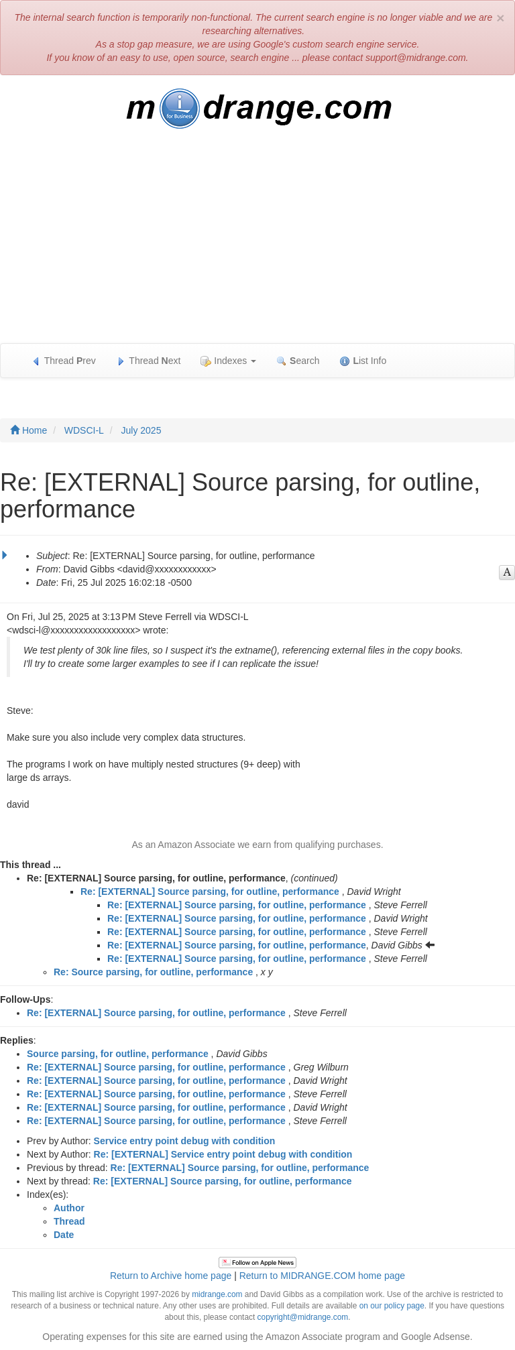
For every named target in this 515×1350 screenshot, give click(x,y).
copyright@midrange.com (303, 1317)
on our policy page (391, 1305)
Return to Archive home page (170, 1275)
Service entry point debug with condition (185, 1141)
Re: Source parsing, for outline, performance (153, 972)
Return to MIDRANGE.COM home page (322, 1275)
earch (297, 361)
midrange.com (217, 1294)
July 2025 (141, 430)
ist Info (362, 361)
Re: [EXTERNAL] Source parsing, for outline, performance (209, 891)
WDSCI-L (84, 430)
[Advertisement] (257, 242)
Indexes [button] (228, 361)
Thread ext (148, 361)
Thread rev (63, 361)
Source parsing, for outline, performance (118, 1053)
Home (28, 430)
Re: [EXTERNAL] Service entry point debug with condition (223, 1154)
